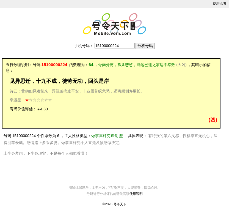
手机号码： (83, 45)
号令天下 (119, 204)
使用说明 (219, 4)
